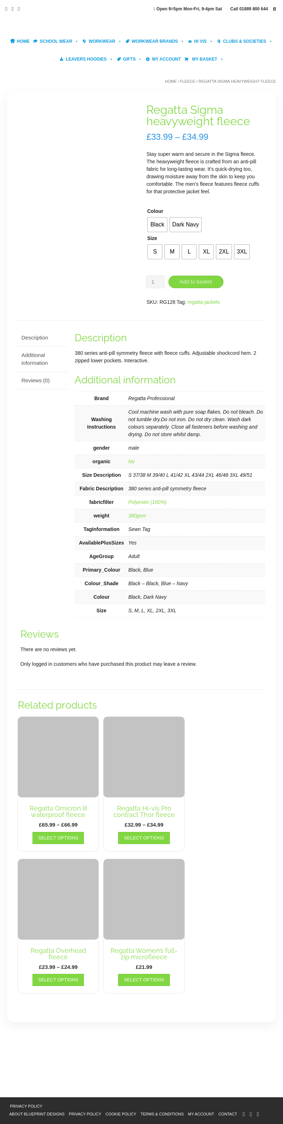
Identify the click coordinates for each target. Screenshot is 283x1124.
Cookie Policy (121, 1114)
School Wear (59, 41)
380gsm (137, 515)
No (131, 461)
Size (152, 238)
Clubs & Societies (248, 41)
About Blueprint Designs (37, 1114)
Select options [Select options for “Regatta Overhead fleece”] (58, 979)
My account (166, 59)
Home (23, 41)
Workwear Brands (158, 41)
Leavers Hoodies (89, 59)
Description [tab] (34, 337)
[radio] (157, 225)
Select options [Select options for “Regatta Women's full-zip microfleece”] (144, 979)
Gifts (132, 59)
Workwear (105, 41)
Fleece (187, 81)
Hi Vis (203, 41)
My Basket (207, 59)
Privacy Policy (26, 1106)
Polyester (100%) (147, 502)
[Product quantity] (155, 282)
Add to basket (196, 282)
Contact (227, 1114)
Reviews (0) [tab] (35, 380)
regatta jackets (203, 302)
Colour (155, 211)
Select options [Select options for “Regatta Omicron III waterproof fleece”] (58, 837)
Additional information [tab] (34, 359)
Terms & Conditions (162, 1114)
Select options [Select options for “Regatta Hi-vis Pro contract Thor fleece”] (144, 837)
